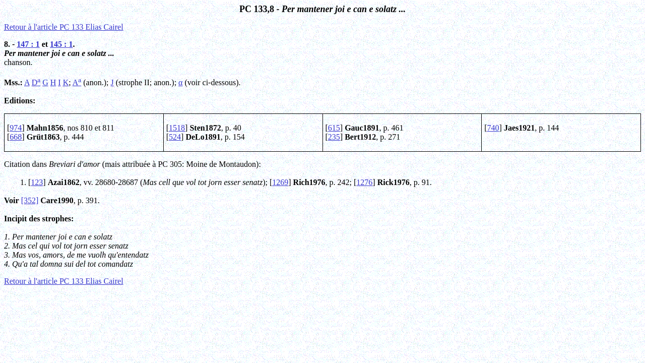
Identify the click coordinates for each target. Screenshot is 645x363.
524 (175, 137)
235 (334, 137)
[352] (30, 200)
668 (16, 137)
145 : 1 (61, 44)
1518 (177, 128)
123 (37, 182)
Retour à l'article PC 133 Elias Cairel (63, 27)
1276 (364, 182)
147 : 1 (28, 44)
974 (16, 128)
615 (334, 128)
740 (493, 128)
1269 (280, 182)
